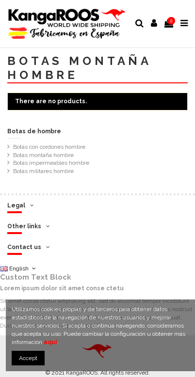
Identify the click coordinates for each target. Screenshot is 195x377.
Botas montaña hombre (43, 155)
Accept (28, 358)
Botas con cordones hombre (49, 146)
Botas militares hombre (43, 171)
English (18, 268)
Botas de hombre (34, 131)
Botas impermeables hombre (51, 162)
